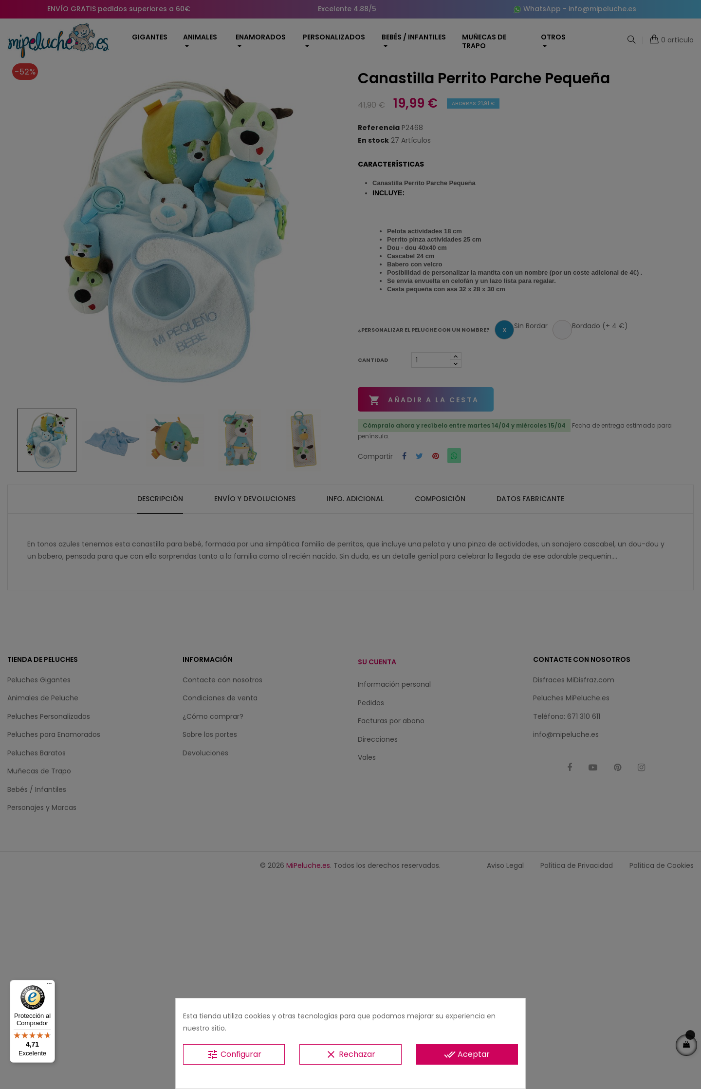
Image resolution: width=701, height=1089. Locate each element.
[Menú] (49, 986)
